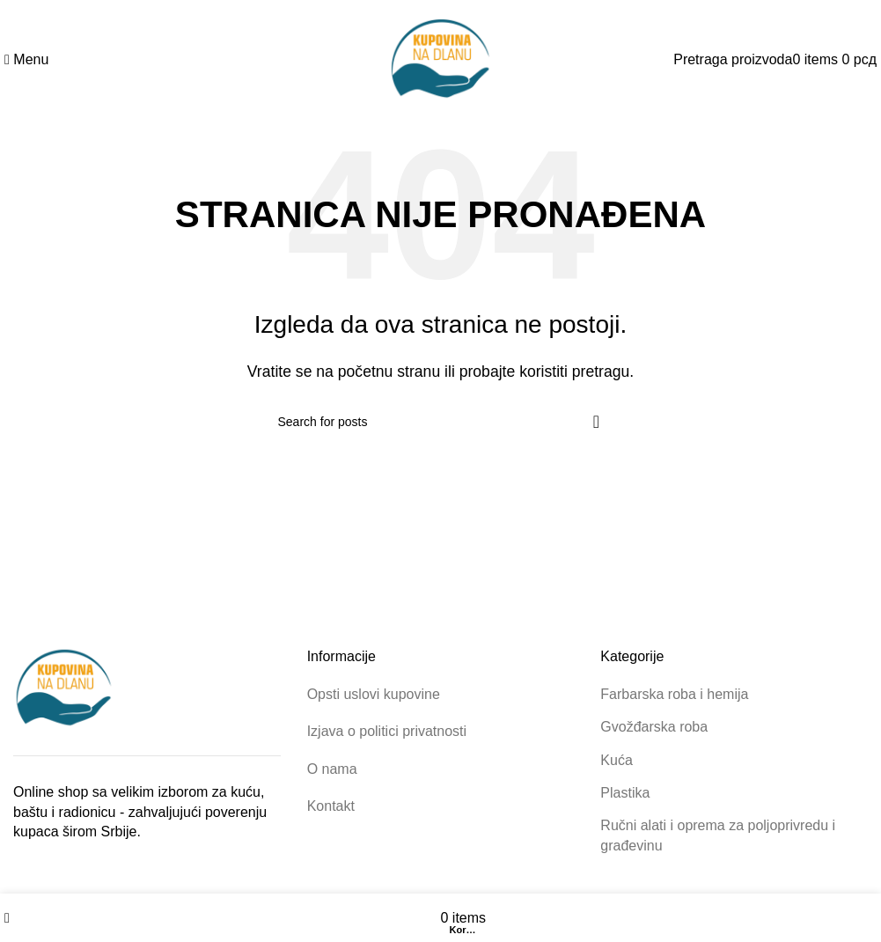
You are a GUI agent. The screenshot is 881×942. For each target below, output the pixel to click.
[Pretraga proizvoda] (732, 59)
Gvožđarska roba (654, 726)
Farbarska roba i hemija (674, 694)
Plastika (625, 792)
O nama (332, 769)
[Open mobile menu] (26, 59)
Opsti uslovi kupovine (373, 694)
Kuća (616, 760)
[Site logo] (441, 58)
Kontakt (331, 805)
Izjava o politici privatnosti (386, 731)
